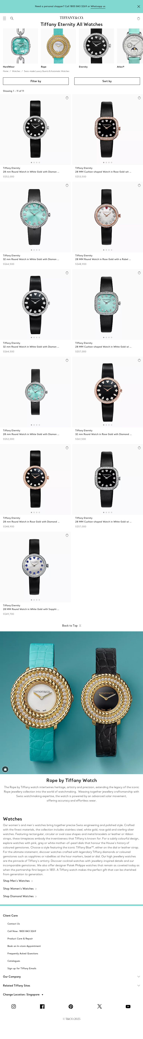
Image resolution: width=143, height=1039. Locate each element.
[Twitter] (100, 1006)
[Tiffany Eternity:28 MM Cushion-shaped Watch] (107, 137)
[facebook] (43, 1006)
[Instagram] (14, 1006)
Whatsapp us (98, 6)
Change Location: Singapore (21, 994)
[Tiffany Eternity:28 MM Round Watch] (107, 225)
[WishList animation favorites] (138, 18)
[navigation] (4, 18)
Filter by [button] (36, 81)
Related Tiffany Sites (73, 985)
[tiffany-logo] (71, 18)
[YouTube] (129, 1006)
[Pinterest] (71, 1006)
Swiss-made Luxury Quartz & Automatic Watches (46, 71)
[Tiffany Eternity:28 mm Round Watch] (35, 137)
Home (5, 71)
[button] (4, 18)
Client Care (10, 915)
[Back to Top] (71, 625)
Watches (16, 71)
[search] (11, 18)
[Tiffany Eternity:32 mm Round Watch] (35, 225)
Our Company (73, 976)
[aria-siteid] (13, 923)
